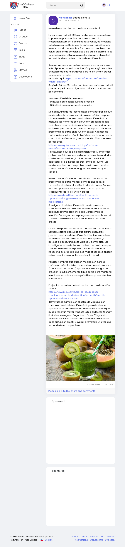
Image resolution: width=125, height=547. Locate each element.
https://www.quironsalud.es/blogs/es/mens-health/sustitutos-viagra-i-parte (74, 146)
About (75, 536)
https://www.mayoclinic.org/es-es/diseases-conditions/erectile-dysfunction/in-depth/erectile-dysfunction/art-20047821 (78, 295)
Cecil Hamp (65, 17)
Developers (23, 77)
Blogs (19, 57)
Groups (21, 37)
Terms (84, 536)
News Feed (22, 18)
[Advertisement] (81, 434)
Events (20, 43)
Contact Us (97, 539)
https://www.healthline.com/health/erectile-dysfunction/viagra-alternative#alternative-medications (74, 198)
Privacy (94, 536)
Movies (20, 70)
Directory (110, 539)
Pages (20, 30)
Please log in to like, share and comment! (71, 390)
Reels (19, 50)
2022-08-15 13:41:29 (67, 21)
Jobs (19, 63)
